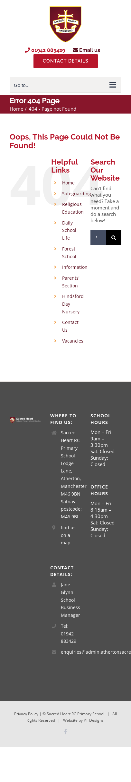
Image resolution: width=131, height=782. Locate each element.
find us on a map (68, 535)
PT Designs (94, 720)
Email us (86, 50)
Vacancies (72, 341)
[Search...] (98, 237)
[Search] (113, 237)
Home (68, 183)
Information (75, 267)
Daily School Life (69, 230)
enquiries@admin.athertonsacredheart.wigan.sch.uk (71, 652)
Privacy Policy (26, 714)
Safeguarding (76, 194)
